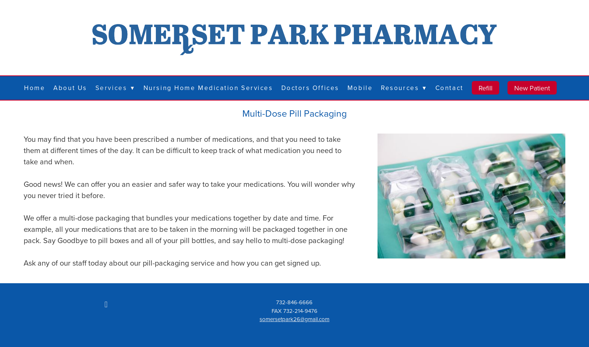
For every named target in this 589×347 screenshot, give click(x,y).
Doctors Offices (310, 87)
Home (34, 87)
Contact (449, 87)
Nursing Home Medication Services (208, 87)
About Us (70, 87)
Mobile (360, 87)
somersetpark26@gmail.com (294, 319)
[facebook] (106, 304)
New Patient (532, 88)
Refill (485, 88)
